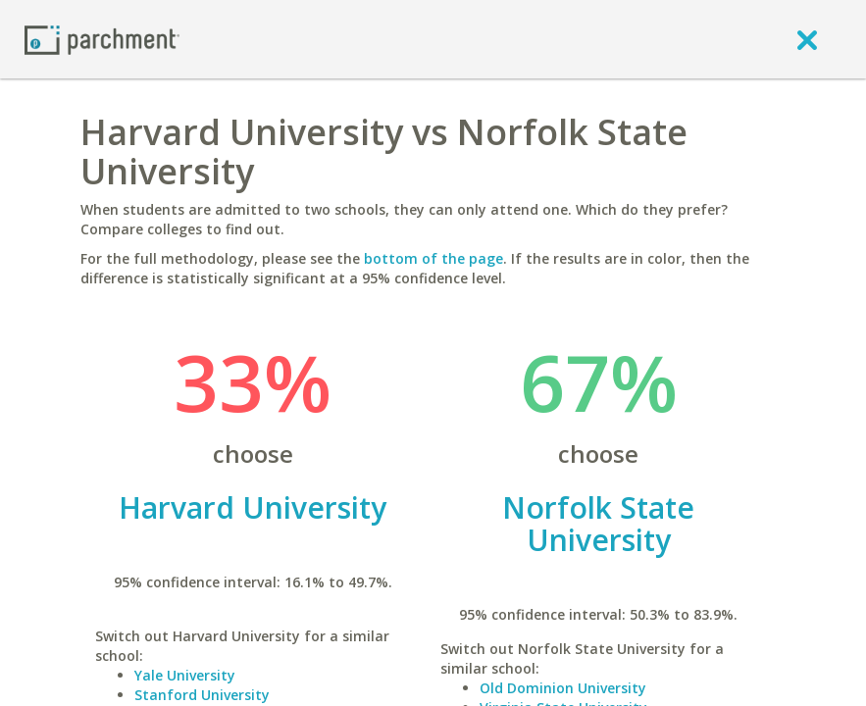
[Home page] (102, 38)
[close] (807, 39)
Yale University (184, 675)
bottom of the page (433, 258)
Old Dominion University (563, 688)
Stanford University (202, 694)
